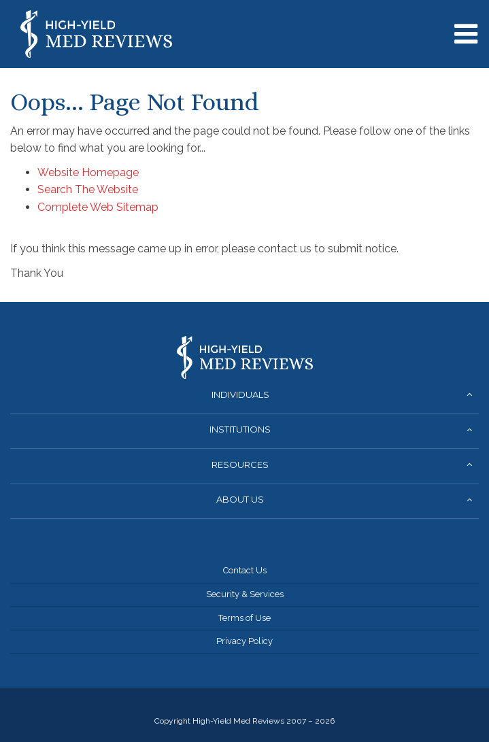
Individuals (240, 394)
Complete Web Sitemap (99, 207)
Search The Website (87, 189)
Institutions (240, 429)
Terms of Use (244, 618)
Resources (240, 464)
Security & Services (245, 594)
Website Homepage (88, 172)
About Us (240, 499)
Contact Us (245, 570)
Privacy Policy (244, 641)
